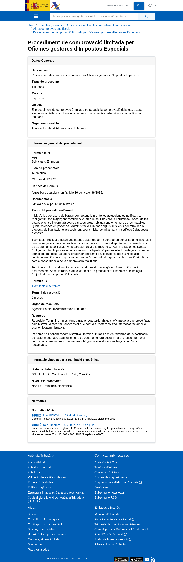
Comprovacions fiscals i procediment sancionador (98, 25)
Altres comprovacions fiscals (51, 28)
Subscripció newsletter (109, 492)
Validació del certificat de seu (47, 477)
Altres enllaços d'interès (110, 544)
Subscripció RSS (105, 497)
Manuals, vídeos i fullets (43, 539)
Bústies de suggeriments (110, 477)
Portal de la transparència (113, 539)
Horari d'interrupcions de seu (47, 534)
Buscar (32, 514)
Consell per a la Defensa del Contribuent (121, 529)
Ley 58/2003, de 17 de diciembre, (59, 415)
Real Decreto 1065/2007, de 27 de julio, (63, 425)
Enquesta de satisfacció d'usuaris (118, 482)
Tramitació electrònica (46, 286)
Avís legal (34, 472)
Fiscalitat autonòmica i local (114, 519)
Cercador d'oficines (107, 472)
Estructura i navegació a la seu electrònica (56, 492)
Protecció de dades (40, 482)
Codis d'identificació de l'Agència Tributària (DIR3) (56, 499)
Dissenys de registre (41, 529)
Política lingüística (39, 487)
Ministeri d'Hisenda (106, 514)
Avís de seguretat (39, 467)
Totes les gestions (50, 25)
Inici (31, 25)
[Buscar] (94, 16)
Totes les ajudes (38, 549)
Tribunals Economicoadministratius (117, 524)
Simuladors (35, 544)
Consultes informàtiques (44, 519)
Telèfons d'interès (105, 467)
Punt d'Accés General (110, 534)
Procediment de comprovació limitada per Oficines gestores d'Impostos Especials (86, 32)
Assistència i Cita (105, 462)
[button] (152, 5)
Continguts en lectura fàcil (45, 524)
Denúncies (101, 487)
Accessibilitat (36, 462)
